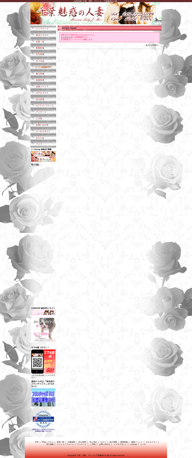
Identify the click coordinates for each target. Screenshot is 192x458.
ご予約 (43, 118)
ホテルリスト (43, 93)
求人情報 (43, 99)
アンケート (43, 112)
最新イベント (43, 86)
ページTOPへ (153, 45)
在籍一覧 (43, 41)
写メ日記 (43, 61)
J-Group (43, 138)
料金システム (43, 35)
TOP (43, 29)
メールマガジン (43, 131)
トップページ (66, 37)
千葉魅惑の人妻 (96, 13)
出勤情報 (43, 48)
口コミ (43, 67)
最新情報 (43, 80)
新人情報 (43, 74)
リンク (43, 144)
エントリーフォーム (43, 106)
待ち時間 (43, 54)
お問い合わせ (43, 125)
